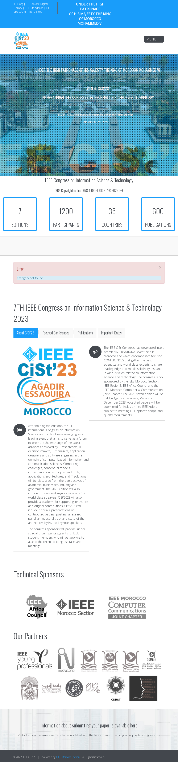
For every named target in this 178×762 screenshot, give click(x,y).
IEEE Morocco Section (68, 757)
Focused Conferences (55, 332)
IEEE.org (18, 4)
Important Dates (111, 332)
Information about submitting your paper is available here (89, 725)
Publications (85, 332)
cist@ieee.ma (151, 735)
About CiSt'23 (25, 332)
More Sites (35, 11)
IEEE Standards (34, 8)
